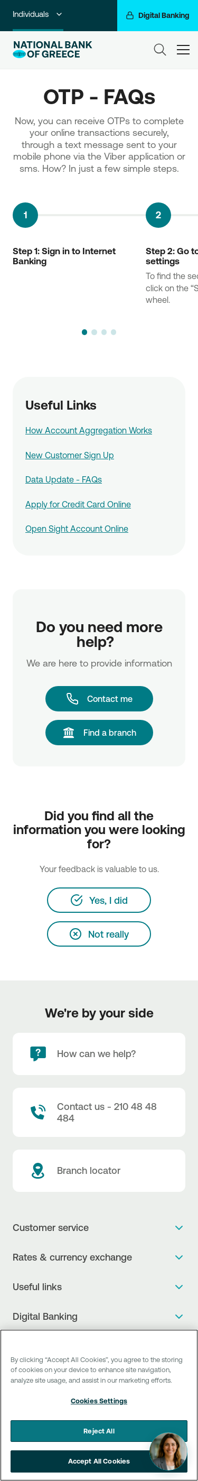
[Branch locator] (99, 1171)
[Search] (160, 49)
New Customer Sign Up (69, 455)
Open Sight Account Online (76, 528)
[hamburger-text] (183, 49)
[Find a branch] (99, 732)
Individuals (38, 14)
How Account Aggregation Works (88, 430)
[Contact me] (99, 698)
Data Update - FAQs (63, 479)
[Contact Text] (99, 1112)
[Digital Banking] (157, 15)
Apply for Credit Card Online (78, 504)
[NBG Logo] (52, 49)
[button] (84, 332)
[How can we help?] (99, 1054)
